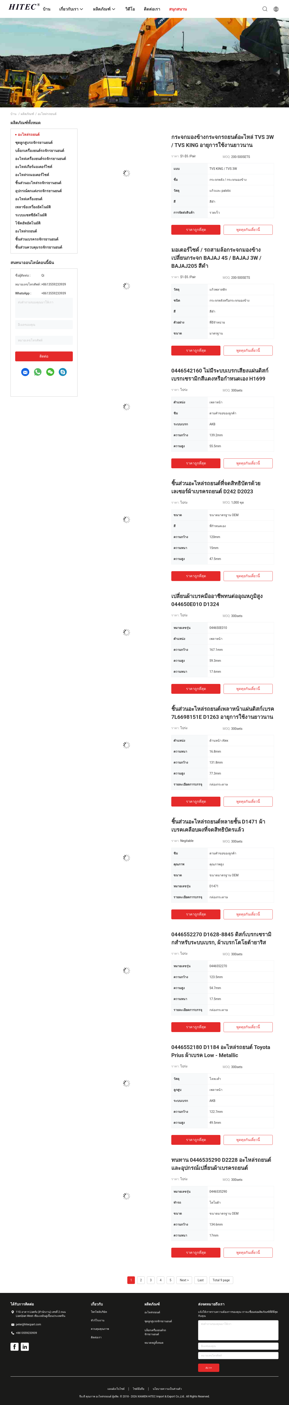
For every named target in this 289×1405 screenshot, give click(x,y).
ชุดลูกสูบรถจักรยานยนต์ (33, 142)
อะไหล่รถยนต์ (29, 134)
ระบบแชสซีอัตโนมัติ (31, 215)
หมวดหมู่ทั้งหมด (153, 1342)
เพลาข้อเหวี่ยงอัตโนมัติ (33, 207)
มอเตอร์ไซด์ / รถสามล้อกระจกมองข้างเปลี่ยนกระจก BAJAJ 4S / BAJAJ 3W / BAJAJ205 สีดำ (216, 258)
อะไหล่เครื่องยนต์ (28, 199)
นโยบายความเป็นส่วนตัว (167, 1388)
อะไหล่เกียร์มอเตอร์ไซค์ (33, 167)
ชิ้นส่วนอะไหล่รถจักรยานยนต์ (38, 183)
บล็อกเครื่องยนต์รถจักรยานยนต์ (39, 151)
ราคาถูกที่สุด (196, 230)
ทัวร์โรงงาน (97, 1320)
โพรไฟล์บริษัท (99, 1311)
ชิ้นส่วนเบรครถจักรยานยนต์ (36, 239)
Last (201, 1280)
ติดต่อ (44, 356)
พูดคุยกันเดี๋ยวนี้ (248, 230)
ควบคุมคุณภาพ (100, 1328)
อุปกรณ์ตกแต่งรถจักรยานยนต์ (38, 191)
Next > (184, 1280)
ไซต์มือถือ (138, 1388)
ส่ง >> (208, 1367)
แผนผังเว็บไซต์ (116, 1388)
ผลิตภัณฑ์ (27, 114)
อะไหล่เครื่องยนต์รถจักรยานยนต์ (40, 159)
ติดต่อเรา (96, 1337)
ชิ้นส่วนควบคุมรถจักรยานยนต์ (38, 247)
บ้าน (13, 114)
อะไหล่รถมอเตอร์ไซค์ (32, 175)
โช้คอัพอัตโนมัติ (27, 223)
